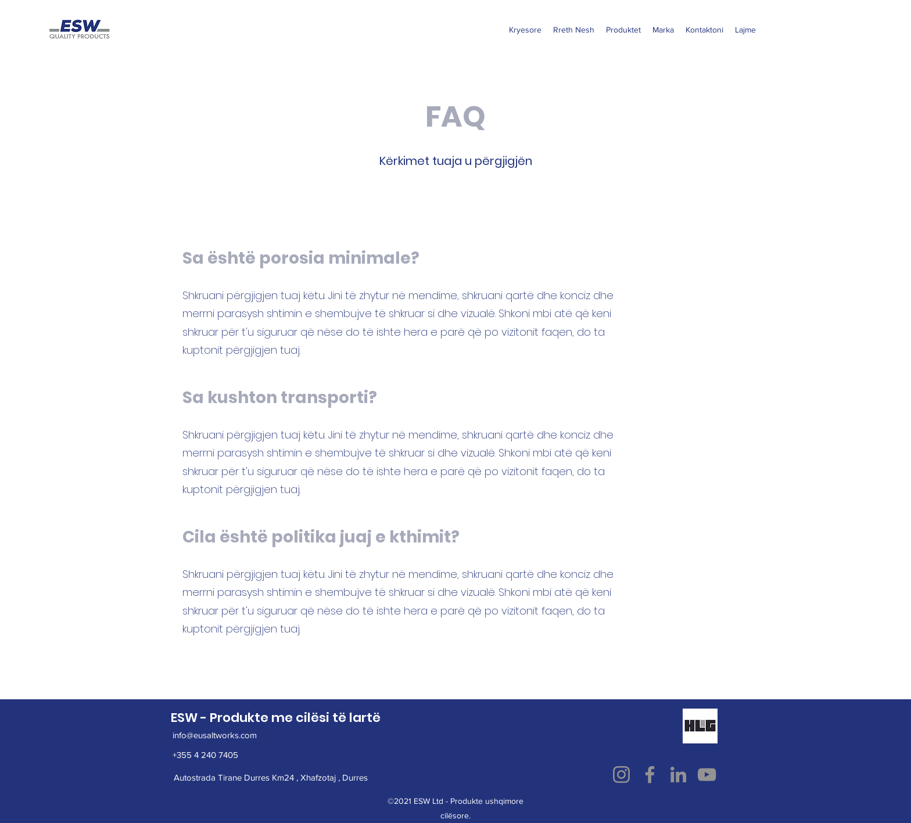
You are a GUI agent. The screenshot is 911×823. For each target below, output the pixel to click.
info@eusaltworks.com (215, 735)
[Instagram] (621, 774)
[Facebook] (650, 774)
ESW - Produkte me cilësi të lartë (276, 718)
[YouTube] (706, 774)
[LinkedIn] (678, 774)
